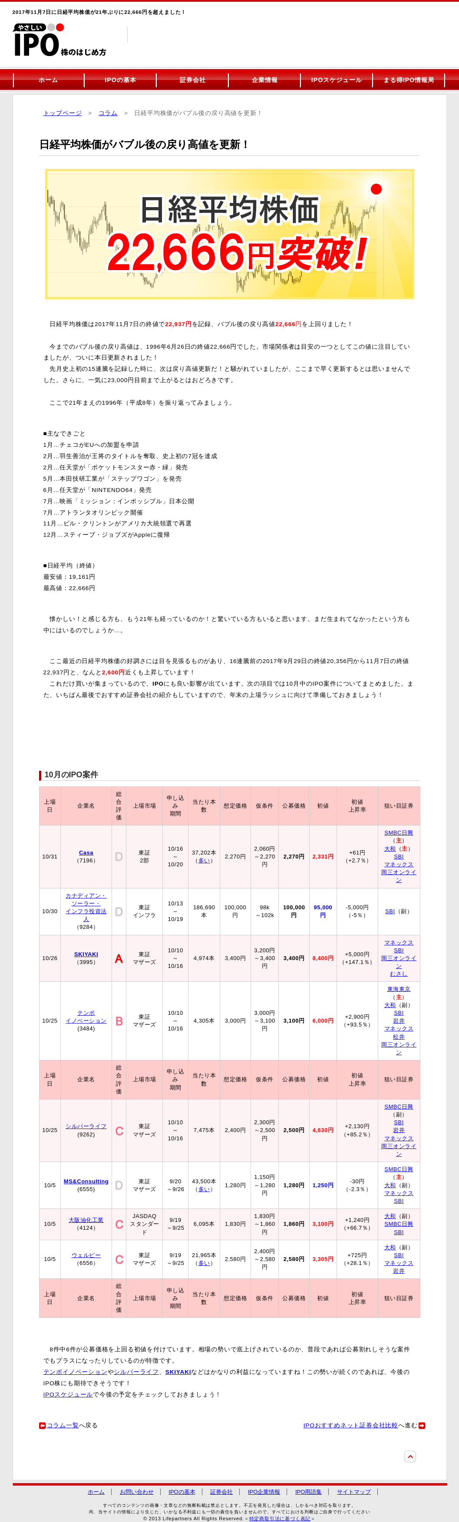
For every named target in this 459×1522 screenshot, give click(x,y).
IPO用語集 (308, 1492)
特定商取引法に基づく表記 (280, 1518)
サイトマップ (354, 1492)
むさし (399, 974)
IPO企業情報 (264, 1492)
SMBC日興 (398, 832)
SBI (398, 856)
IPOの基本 (120, 79)
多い (204, 860)
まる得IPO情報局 (409, 79)
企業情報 (265, 79)
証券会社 (193, 79)
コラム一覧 (63, 1425)
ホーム (48, 79)
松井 (399, 1036)
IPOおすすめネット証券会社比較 (351, 1425)
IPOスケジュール (337, 79)
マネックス (399, 864)
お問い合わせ (137, 1492)
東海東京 (399, 989)
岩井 (399, 1020)
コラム (108, 113)
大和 (390, 848)
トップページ (62, 113)
